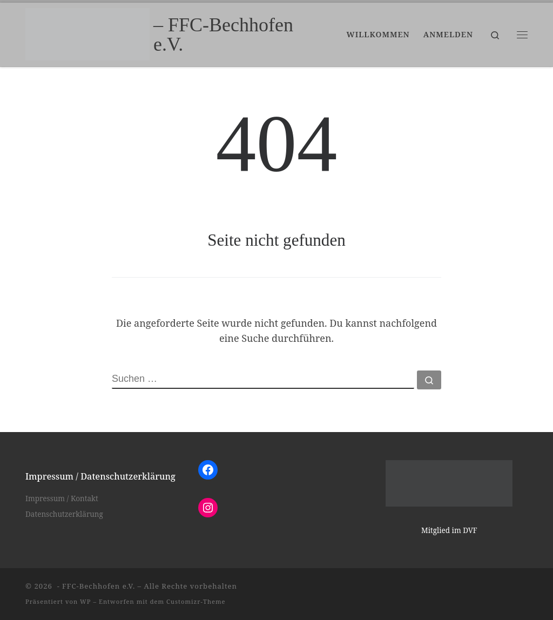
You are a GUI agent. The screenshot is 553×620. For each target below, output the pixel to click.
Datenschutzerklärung (64, 514)
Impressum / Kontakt (61, 498)
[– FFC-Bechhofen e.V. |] (87, 32)
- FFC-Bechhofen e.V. (95, 586)
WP (85, 601)
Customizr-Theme (196, 601)
